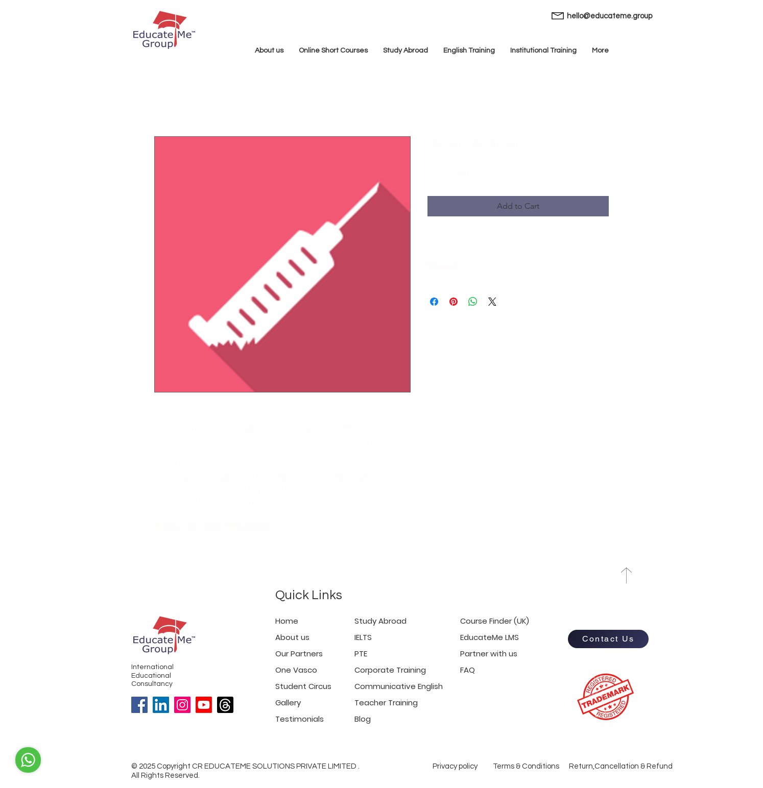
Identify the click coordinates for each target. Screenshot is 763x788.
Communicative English (398, 686)
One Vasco (296, 669)
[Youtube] (204, 705)
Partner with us (488, 653)
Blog (362, 718)
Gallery (288, 702)
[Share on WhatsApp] (473, 302)
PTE (360, 653)
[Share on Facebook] (434, 302)
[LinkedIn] (161, 705)
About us (292, 637)
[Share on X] (492, 302)
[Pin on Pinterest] (453, 302)
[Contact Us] (608, 639)
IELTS (363, 637)
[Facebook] (139, 705)
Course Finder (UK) (494, 620)
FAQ (467, 669)
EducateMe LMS (489, 637)
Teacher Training (386, 702)
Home (286, 620)
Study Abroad (380, 620)
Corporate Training (390, 669)
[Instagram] (182, 705)
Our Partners (299, 653)
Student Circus (303, 686)
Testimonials (299, 718)
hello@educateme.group (609, 16)
